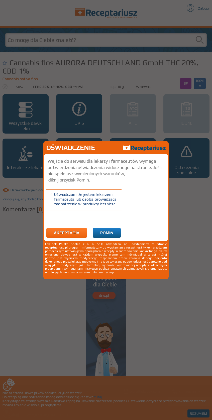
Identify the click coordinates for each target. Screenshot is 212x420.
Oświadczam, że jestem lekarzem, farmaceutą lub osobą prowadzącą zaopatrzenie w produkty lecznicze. (85, 199)
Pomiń (106, 232)
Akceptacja (66, 232)
